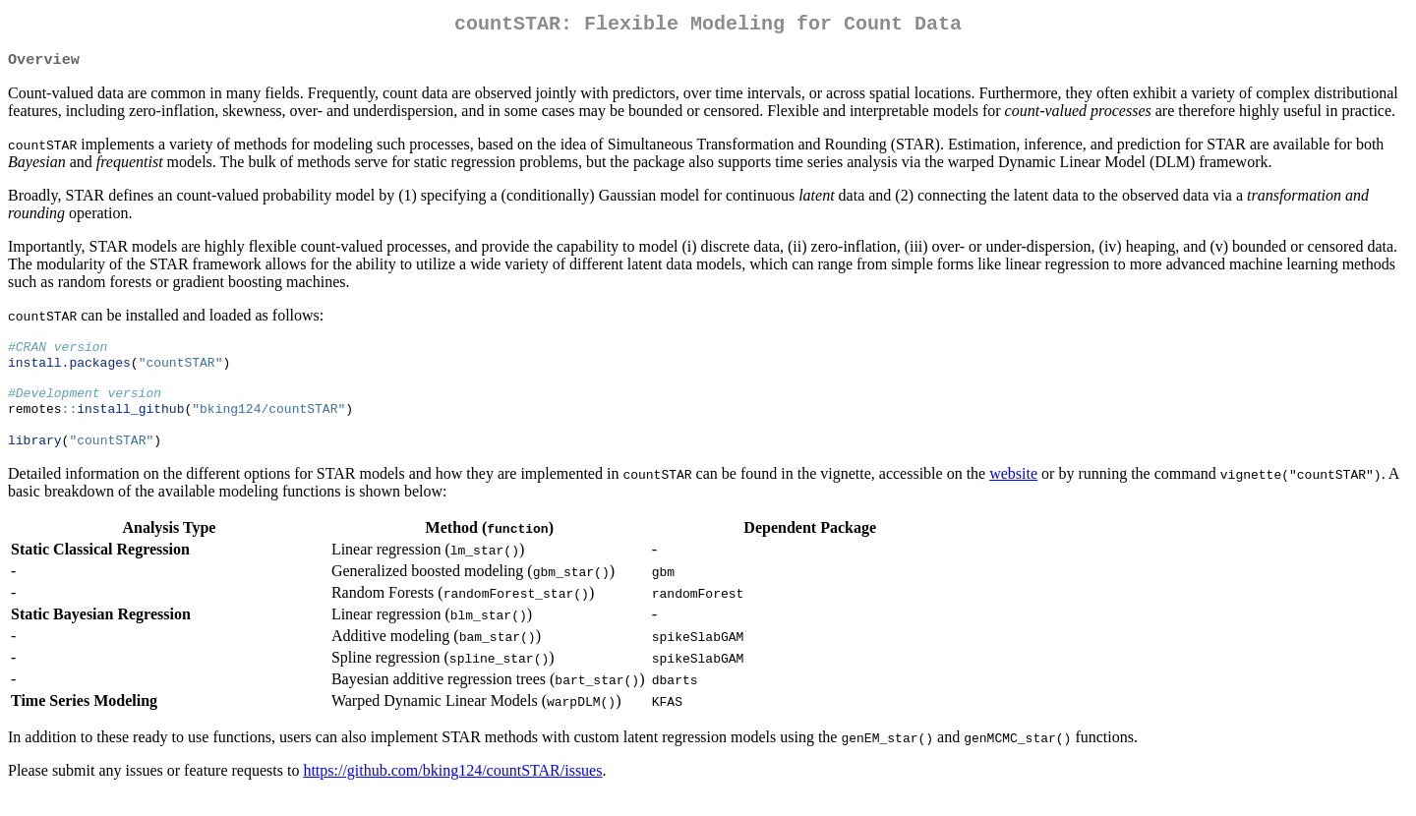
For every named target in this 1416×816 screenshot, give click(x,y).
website (1013, 494)
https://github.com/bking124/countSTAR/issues (452, 791)
